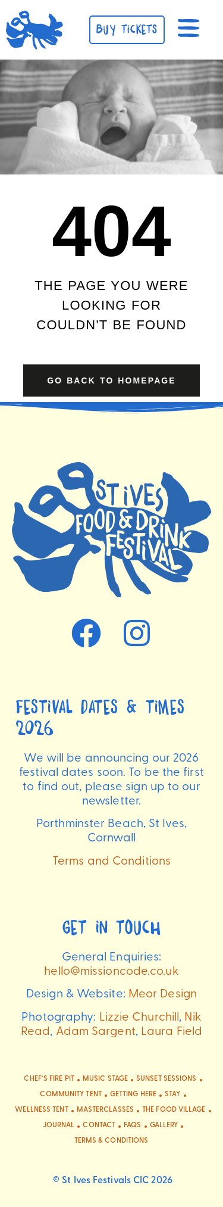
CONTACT (99, 1125)
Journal (59, 1125)
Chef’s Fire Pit (49, 1079)
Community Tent (70, 1094)
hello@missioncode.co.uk (111, 972)
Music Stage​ (105, 1079)
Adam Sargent (96, 1032)
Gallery (164, 1125)
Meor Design (162, 994)
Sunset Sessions (166, 1079)
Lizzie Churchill (139, 1018)
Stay (172, 1094)
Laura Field (171, 1032)
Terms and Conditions (111, 862)
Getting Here (133, 1094)
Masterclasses (105, 1110)
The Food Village (174, 1110)
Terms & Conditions (111, 1140)
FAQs (132, 1125)
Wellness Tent (41, 1110)
